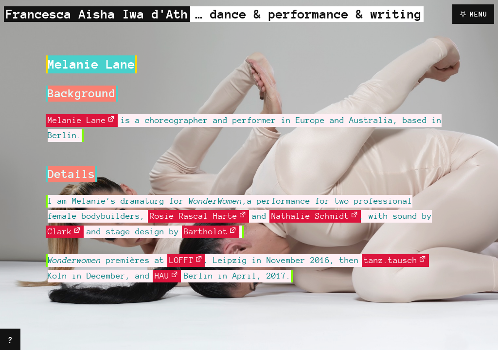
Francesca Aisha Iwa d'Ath (97, 13)
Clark (60, 231)
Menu (478, 14)
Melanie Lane (77, 120)
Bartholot (206, 231)
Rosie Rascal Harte (193, 216)
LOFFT (181, 260)
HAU (162, 275)
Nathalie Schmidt (310, 216)
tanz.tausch (390, 260)
